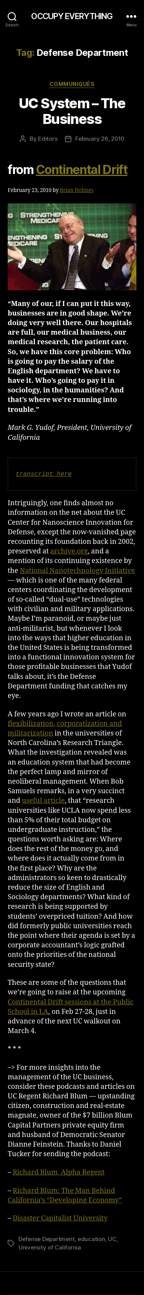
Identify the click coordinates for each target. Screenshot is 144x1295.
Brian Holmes (77, 190)
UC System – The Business (72, 111)
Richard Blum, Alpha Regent (58, 1172)
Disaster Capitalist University (60, 1218)
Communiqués (72, 84)
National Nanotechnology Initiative (77, 570)
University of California (49, 1247)
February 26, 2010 (99, 138)
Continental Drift (81, 169)
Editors (47, 138)
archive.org (69, 551)
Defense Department (46, 1239)
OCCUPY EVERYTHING (72, 16)
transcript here (44, 474)
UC (112, 1239)
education (91, 1239)
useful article (43, 800)
